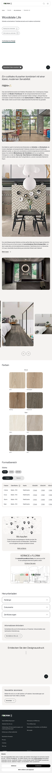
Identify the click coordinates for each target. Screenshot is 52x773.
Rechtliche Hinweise (7, 736)
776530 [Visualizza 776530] (43, 499)
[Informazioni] (19, 486)
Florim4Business (31, 724)
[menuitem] (5, 472)
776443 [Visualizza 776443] (35, 490)
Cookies (4, 743)
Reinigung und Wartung (33, 720)
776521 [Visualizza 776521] (43, 495)
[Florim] (7, 3)
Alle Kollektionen (17, 10)
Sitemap (4, 746)
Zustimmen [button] (38, 765)
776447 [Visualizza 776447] (35, 499)
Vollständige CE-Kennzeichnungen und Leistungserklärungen (12, 727)
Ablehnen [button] (13, 765)
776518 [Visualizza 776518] (43, 490)
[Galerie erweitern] (4, 344)
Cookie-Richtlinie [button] (38, 758)
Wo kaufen (29, 730)
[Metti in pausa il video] (48, 67)
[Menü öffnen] (48, 4)
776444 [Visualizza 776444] (35, 495)
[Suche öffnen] (44, 4)
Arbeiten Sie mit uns (7, 724)
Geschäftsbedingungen (8, 720)
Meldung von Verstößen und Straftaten (37, 727)
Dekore (18, 478)
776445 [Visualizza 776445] (35, 504)
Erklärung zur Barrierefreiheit (9, 732)
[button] (24, 354)
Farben (8, 478)
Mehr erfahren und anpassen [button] (26, 769)
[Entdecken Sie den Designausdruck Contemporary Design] (26, 668)
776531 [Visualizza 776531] (43, 504)
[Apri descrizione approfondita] (7, 251)
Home (3, 10)
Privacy (4, 739)
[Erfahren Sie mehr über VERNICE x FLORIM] (30, 563)
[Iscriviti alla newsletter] (10, 701)
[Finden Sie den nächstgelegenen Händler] (21, 548)
